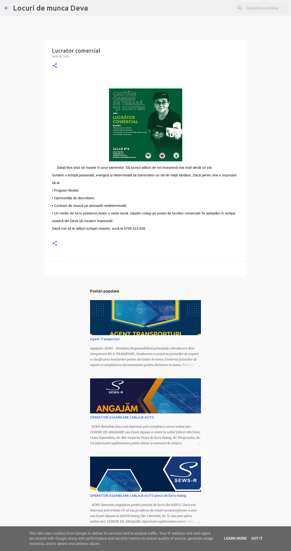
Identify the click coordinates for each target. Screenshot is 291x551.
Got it (257, 538)
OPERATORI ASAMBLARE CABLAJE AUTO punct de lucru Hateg (138, 495)
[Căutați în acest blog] (263, 8)
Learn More (235, 538)
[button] (55, 66)
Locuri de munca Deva (50, 8)
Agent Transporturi (105, 339)
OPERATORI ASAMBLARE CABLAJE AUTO (122, 417)
